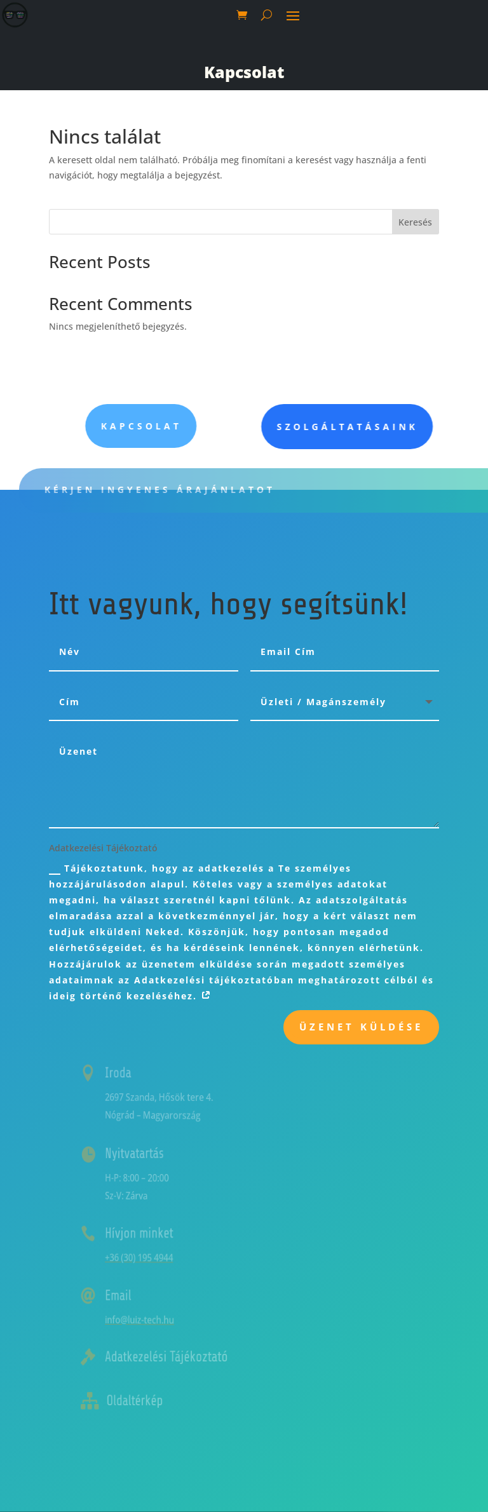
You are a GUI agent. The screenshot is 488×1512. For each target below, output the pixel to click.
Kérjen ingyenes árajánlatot (183, 489)
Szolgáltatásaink (389, 427)
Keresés (415, 222)
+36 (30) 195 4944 (161, 1257)
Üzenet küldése (361, 1026)
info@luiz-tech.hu (161, 1319)
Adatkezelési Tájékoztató (183, 1356)
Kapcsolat (244, 72)
